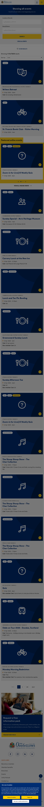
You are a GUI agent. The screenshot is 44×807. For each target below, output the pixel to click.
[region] (20, 794)
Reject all (30, 797)
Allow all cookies (11, 797)
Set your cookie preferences (21, 801)
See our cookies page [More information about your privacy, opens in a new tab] (31, 793)
